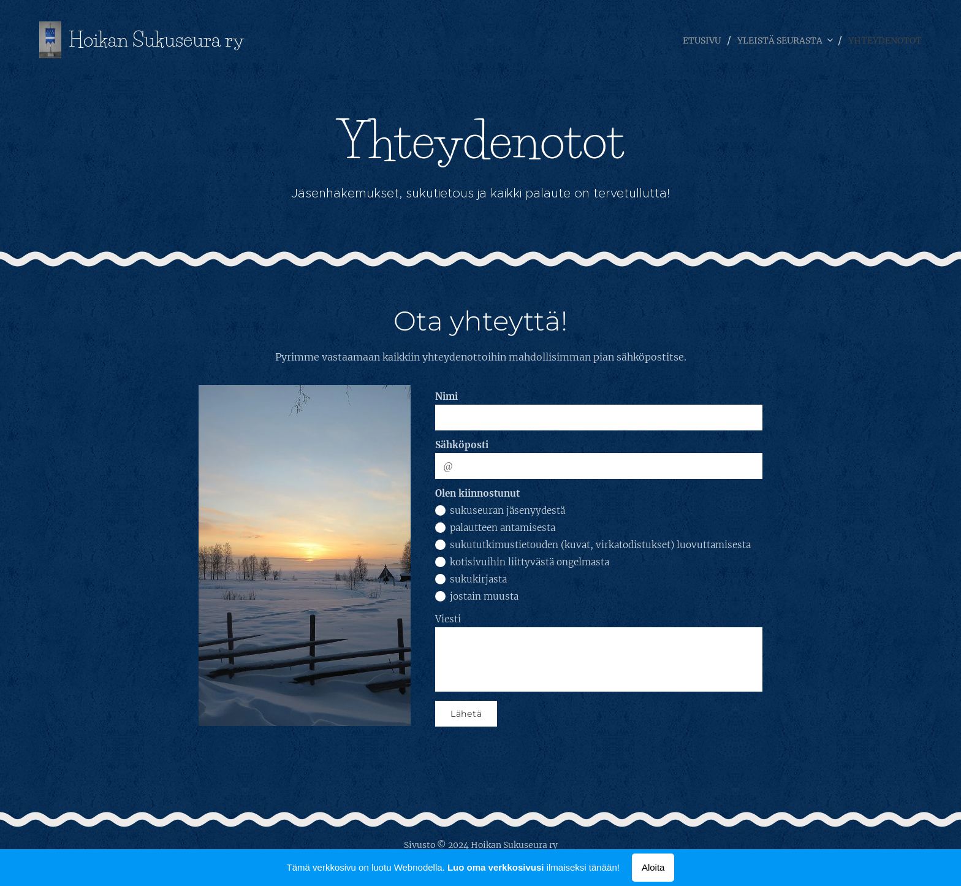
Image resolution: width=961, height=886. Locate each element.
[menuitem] (681, 40)
